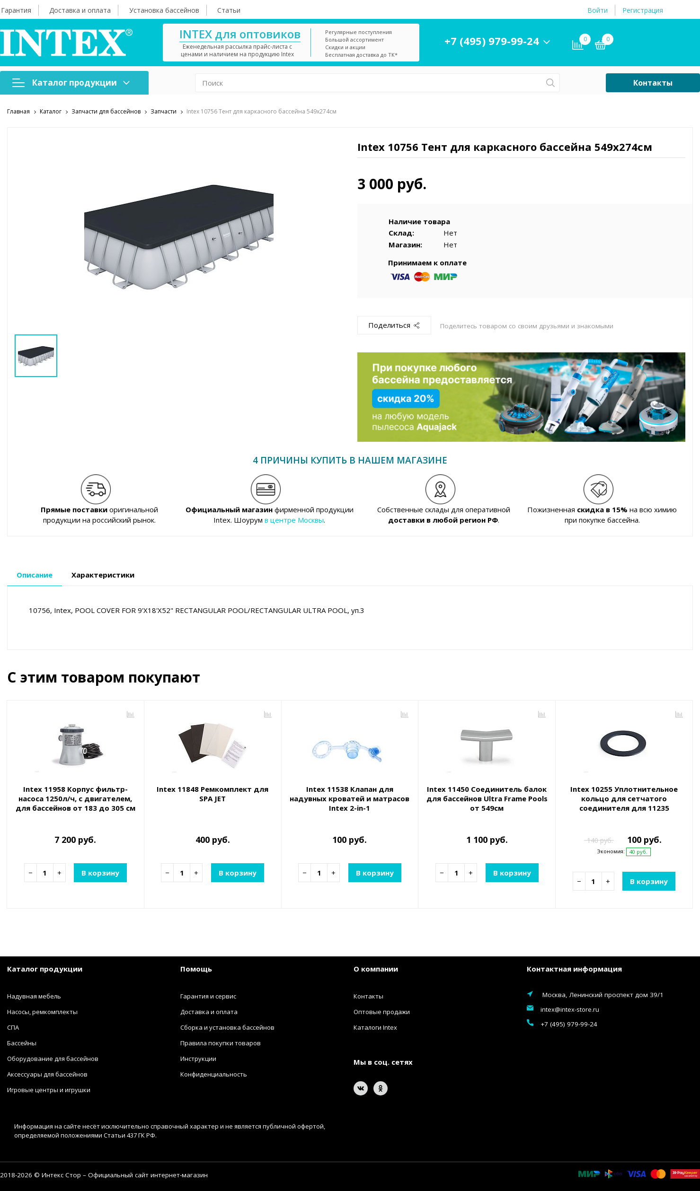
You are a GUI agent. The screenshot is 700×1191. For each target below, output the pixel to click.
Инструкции (198, 1058)
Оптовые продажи (382, 1011)
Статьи (228, 10)
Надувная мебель (34, 996)
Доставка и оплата (80, 10)
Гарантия (16, 10)
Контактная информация (574, 968)
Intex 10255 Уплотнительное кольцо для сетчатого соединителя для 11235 (624, 798)
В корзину (100, 872)
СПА (13, 1027)
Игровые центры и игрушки (48, 1090)
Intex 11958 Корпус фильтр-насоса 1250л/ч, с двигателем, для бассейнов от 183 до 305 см (75, 798)
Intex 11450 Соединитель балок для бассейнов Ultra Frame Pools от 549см (487, 798)
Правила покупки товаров (220, 1043)
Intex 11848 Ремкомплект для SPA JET (212, 793)
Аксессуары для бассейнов (47, 1074)
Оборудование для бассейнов (52, 1058)
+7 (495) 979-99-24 (491, 41)
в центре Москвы (294, 520)
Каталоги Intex (375, 1027)
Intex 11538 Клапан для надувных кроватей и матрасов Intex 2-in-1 (349, 798)
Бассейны (21, 1043)
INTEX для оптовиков (240, 34)
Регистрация (642, 10)
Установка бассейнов (164, 10)
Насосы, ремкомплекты (42, 1011)
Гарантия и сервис (208, 996)
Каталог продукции (71, 82)
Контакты (653, 83)
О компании (376, 968)
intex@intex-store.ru (570, 1009)
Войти (597, 10)
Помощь (196, 968)
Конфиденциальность (213, 1074)
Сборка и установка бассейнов (227, 1027)
